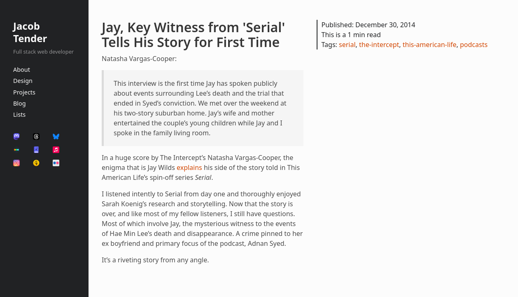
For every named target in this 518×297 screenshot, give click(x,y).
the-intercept (379, 44)
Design (23, 81)
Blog (19, 103)
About (21, 69)
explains (189, 167)
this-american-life (430, 44)
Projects (24, 92)
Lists (19, 114)
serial (347, 44)
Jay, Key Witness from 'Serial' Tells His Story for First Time (193, 34)
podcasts (474, 44)
